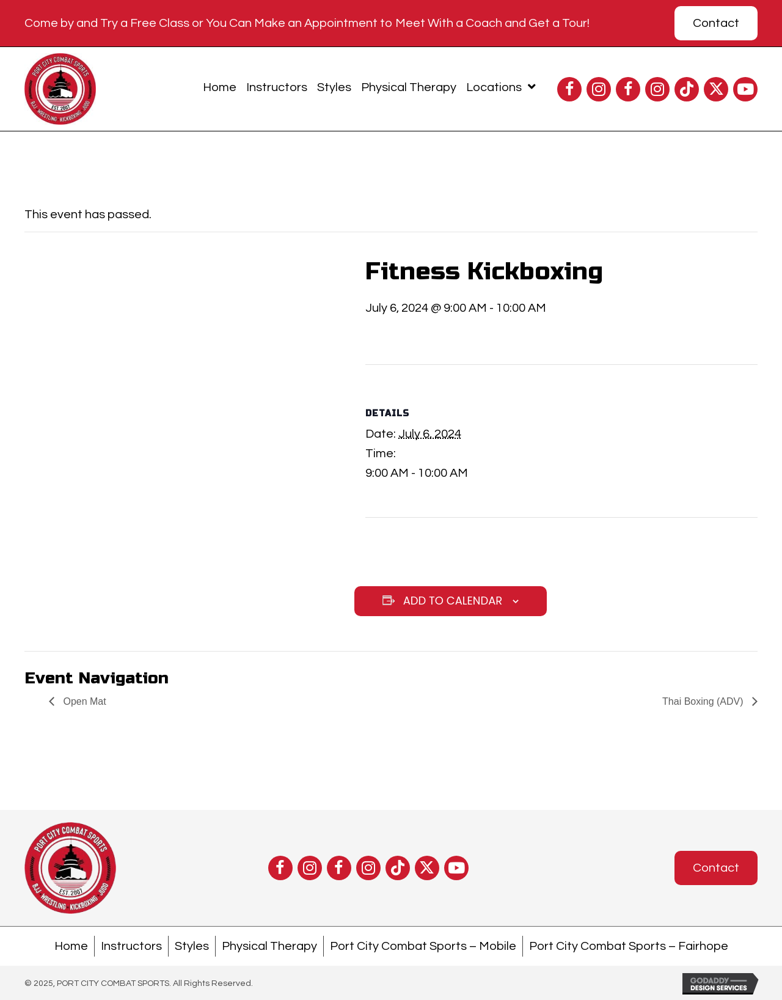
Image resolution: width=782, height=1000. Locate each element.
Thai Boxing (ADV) (704, 701)
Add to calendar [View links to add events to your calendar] (453, 600)
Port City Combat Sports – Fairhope (628, 946)
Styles (192, 946)
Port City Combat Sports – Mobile (423, 946)
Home (71, 946)
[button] (569, 89)
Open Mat (83, 701)
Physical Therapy (269, 946)
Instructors (131, 946)
